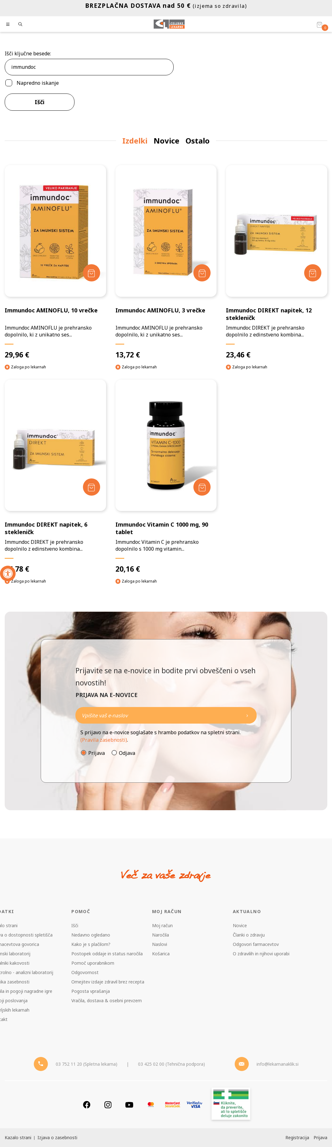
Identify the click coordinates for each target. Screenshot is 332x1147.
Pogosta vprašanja (90, 991)
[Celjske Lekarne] (169, 24)
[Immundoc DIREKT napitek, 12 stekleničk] (276, 262)
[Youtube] (129, 1104)
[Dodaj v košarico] (91, 272)
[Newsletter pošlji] (247, 715)
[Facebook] (86, 1104)
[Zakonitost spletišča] (231, 1105)
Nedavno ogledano (90, 935)
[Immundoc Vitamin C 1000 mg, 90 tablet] (166, 477)
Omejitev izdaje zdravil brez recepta (107, 982)
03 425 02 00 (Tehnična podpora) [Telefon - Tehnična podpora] (171, 1064)
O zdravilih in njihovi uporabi (261, 954)
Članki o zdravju (249, 935)
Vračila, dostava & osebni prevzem (106, 1000)
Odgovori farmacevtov (256, 944)
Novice (240, 925)
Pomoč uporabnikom (92, 963)
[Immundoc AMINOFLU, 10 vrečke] (55, 262)
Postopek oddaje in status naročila (107, 954)
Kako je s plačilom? (90, 944)
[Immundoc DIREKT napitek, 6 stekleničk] (55, 477)
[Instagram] (107, 1104)
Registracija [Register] (297, 1137)
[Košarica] (319, 24)
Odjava (127, 753)
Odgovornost (85, 972)
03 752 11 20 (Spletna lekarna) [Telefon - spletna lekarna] (86, 1064)
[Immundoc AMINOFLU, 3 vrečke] (166, 262)
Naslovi (159, 944)
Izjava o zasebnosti (57, 1137)
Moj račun (162, 925)
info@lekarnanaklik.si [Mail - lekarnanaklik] (278, 1064)
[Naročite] (166, 715)
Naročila (160, 935)
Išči (39, 102)
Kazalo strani (18, 1137)
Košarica (161, 954)
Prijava (96, 753)
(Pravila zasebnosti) (103, 739)
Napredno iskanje (38, 82)
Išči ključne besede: (28, 53)
